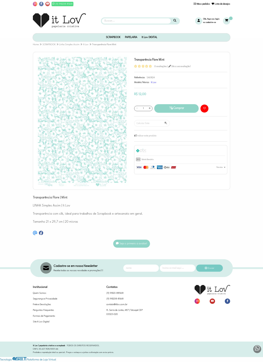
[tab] (180, 151)
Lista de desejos (221, 4)
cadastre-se (211, 22)
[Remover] (137, 108)
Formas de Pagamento (44, 316)
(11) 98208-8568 (115, 299)
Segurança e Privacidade (45, 299)
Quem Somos (39, 293)
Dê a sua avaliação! (179, 66)
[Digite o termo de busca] (136, 21)
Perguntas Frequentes (43, 310)
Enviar (209, 268)
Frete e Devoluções (42, 304)
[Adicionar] (149, 108)
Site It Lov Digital (41, 322)
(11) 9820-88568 (115, 293)
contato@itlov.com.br (116, 304)
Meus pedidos (202, 4)
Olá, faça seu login (211, 19)
